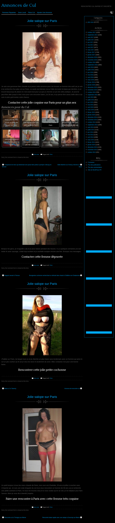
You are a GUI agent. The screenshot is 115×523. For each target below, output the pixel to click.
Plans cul (31, 12)
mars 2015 (91, 109)
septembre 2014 (92, 125)
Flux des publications (94, 165)
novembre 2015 (92, 90)
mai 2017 (90, 45)
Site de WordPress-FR (94, 170)
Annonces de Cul (18, 5)
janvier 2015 (91, 115)
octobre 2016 (92, 62)
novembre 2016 (92, 60)
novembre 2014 (92, 120)
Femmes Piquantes (9, 12)
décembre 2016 (92, 57)
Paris (51, 154)
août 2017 (91, 37)
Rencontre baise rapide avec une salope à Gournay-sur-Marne (62, 517)
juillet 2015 (91, 100)
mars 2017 (91, 50)
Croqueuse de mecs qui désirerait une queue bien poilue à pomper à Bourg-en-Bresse (27, 166)
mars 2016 (91, 80)
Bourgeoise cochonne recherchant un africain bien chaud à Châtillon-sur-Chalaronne (55, 275)
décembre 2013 (92, 147)
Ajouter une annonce (44, 12)
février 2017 (91, 52)
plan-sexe (36, 154)
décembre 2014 (92, 117)
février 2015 (91, 112)
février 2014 (91, 142)
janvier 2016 (91, 85)
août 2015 (91, 97)
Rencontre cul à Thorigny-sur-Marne (14, 517)
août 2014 (91, 127)
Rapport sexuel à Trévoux (11, 275)
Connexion (91, 162)
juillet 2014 (91, 130)
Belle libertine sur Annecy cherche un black (70, 166)
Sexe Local (22, 12)
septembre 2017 (92, 35)
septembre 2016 (92, 65)
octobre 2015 (92, 92)
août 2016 (91, 67)
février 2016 (91, 82)
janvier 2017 (91, 55)
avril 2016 (91, 77)
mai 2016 (90, 75)
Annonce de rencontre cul (73, 388)
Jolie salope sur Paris (42, 21)
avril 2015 (91, 107)
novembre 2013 (92, 149)
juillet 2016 (91, 70)
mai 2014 (90, 134)
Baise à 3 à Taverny (9, 388)
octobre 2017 (92, 32)
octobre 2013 (92, 152)
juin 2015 (90, 102)
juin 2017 (90, 42)
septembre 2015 (92, 95)
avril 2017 (91, 47)
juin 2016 (90, 72)
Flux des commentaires (95, 167)
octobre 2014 (92, 122)
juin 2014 (90, 132)
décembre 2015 (92, 87)
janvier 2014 (91, 144)
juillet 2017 (91, 40)
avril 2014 (91, 137)
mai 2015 (90, 105)
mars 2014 (91, 140)
